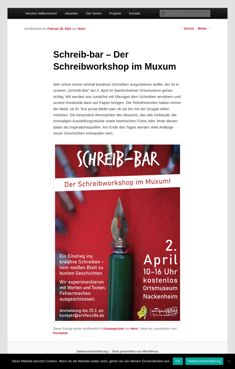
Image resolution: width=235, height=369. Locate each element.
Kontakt (134, 13)
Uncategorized (113, 328)
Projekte (115, 13)
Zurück (187, 28)
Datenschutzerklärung (92, 351)
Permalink (60, 333)
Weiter (204, 28)
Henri (82, 29)
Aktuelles (71, 13)
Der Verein (93, 13)
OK (177, 361)
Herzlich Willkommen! (41, 13)
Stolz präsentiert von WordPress (135, 351)
